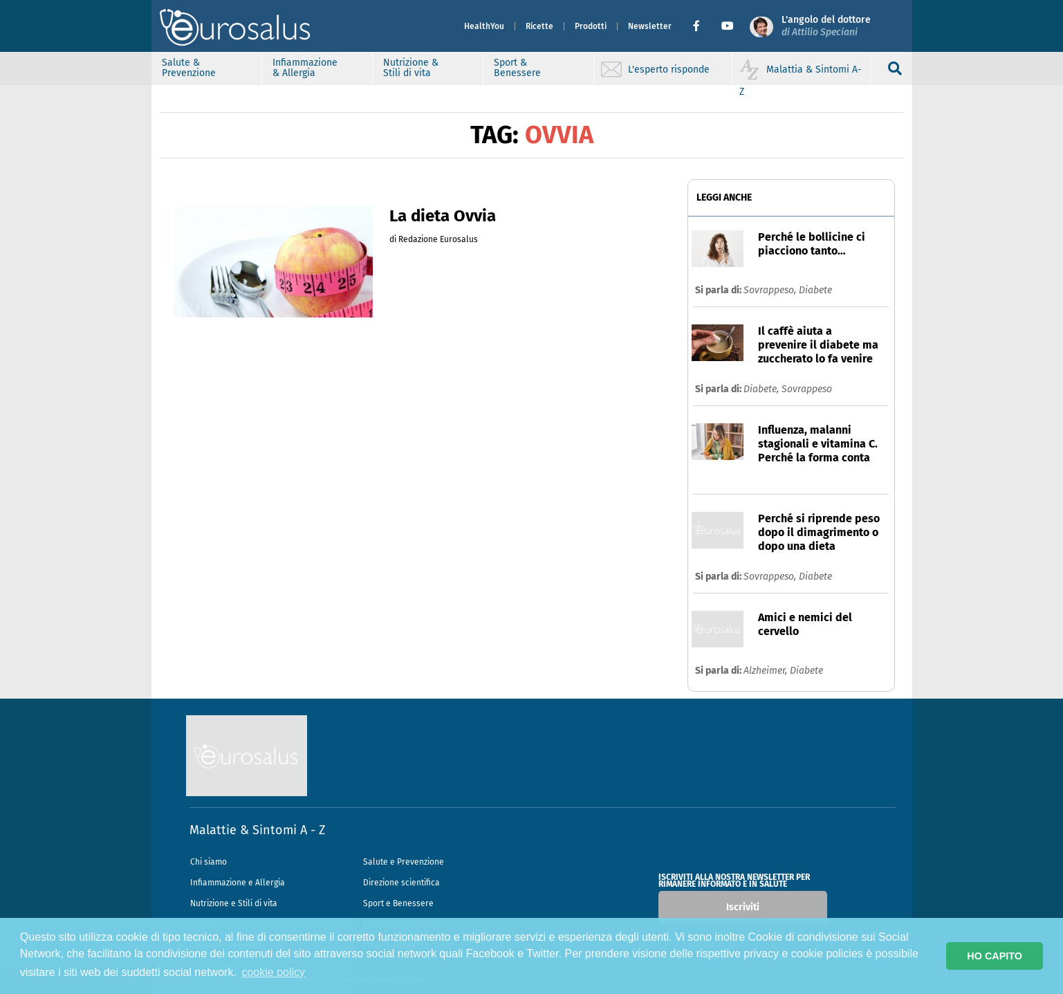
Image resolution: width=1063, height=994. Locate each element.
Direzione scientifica (401, 882)
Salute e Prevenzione (403, 862)
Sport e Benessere (398, 903)
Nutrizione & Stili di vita (410, 68)
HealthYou (484, 26)
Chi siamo (208, 862)
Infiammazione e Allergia (237, 882)
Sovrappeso (807, 389)
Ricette (539, 26)
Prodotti (591, 26)
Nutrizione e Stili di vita (233, 903)
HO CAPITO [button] (994, 955)
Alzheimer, (766, 671)
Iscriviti (742, 907)
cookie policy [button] (273, 972)
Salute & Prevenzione (189, 68)
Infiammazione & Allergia (305, 68)
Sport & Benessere (517, 68)
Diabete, (762, 389)
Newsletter (650, 26)
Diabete (815, 290)
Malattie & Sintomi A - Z (257, 830)
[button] (701, 26)
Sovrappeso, (771, 290)
